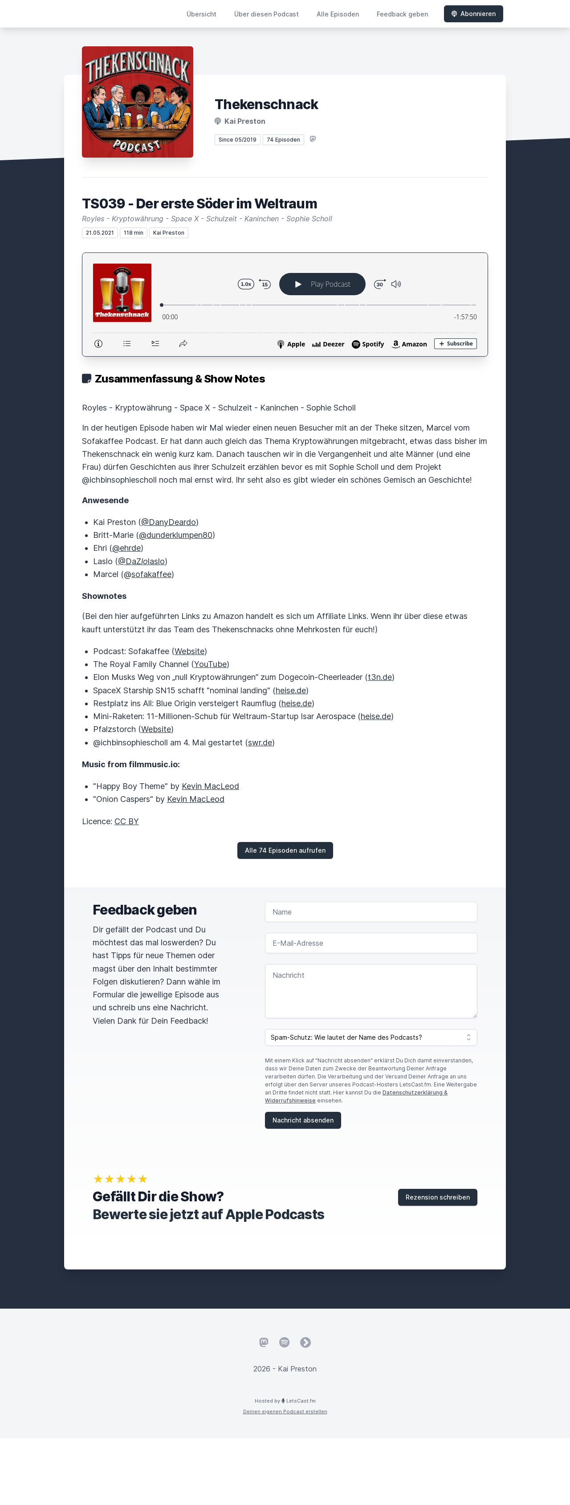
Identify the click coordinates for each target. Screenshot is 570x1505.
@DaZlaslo (141, 561)
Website (189, 651)
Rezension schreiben (438, 1197)
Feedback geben (402, 14)
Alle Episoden (338, 14)
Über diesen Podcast (266, 14)
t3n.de (380, 677)
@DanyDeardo (168, 522)
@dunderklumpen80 (175, 535)
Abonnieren (474, 13)
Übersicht (201, 14)
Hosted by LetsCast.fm (285, 1401)
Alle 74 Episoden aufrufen (285, 850)
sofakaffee (151, 574)
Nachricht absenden (303, 1120)
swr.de (260, 742)
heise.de (291, 690)
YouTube (210, 664)
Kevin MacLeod (210, 786)
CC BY (126, 821)
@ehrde (126, 548)
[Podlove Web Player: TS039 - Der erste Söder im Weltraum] (285, 304)
